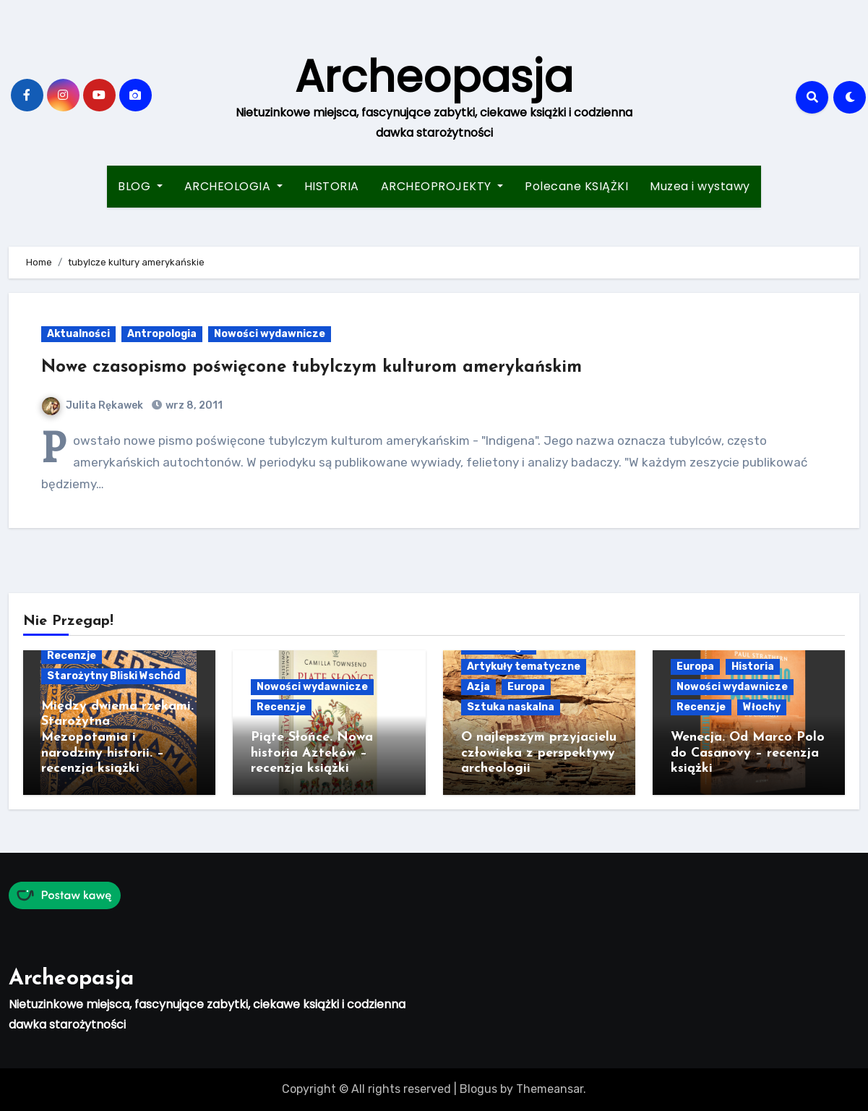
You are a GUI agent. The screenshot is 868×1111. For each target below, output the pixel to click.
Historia (752, 666)
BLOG (140, 186)
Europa (526, 687)
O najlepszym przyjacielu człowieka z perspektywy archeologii (538, 753)
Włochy (762, 707)
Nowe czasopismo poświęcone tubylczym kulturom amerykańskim (311, 367)
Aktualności (78, 334)
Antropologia (162, 334)
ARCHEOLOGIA (233, 186)
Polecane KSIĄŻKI (576, 186)
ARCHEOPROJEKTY (442, 186)
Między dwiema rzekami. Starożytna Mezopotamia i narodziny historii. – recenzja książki (117, 737)
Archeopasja (434, 76)
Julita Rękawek (92, 405)
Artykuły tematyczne (523, 666)
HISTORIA (331, 186)
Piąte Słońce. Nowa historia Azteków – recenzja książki (312, 753)
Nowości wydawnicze (269, 334)
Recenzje (71, 656)
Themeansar (549, 1089)
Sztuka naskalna (510, 707)
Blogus (478, 1089)
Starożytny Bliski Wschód (113, 676)
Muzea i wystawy (700, 186)
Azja (478, 687)
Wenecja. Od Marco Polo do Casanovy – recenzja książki (748, 753)
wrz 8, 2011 (193, 405)
